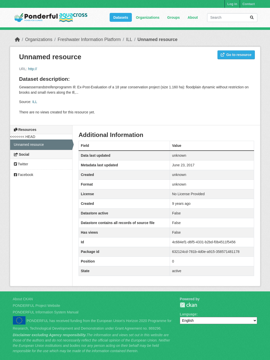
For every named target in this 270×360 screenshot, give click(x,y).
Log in (232, 4)
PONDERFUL (188, 305)
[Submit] (252, 17)
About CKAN (23, 299)
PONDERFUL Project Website (36, 306)
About (193, 17)
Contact (248, 4)
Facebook (23, 175)
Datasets (120, 17)
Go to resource (236, 55)
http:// (32, 69)
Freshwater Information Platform (89, 39)
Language (188, 314)
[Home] (17, 39)
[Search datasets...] (232, 17)
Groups (173, 17)
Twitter (21, 164)
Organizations (147, 17)
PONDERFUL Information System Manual (46, 312)
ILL (129, 39)
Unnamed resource (157, 39)
